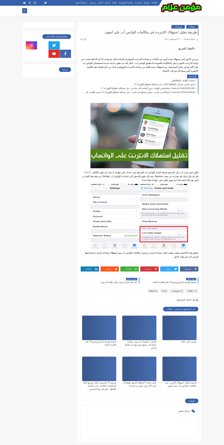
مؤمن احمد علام (189, 341)
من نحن (92, 2)
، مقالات (192, 26)
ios (164, 291)
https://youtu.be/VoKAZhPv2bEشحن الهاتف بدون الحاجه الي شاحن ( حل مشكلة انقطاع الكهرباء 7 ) (148, 88)
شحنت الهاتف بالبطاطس (183, 80)
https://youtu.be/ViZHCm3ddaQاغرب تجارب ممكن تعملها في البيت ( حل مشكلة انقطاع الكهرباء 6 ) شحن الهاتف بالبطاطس (138, 92)
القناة (114, 2)
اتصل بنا (138, 2)
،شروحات (178, 26)
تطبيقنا (146, 2)
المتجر (100, 2)
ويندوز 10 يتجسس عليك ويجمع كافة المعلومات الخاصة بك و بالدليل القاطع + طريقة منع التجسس (99, 385)
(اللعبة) (154, 2)
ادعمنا (107, 2)
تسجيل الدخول (81, 2)
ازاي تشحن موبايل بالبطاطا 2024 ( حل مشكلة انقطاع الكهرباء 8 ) (164, 84)
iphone (153, 291)
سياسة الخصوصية (126, 2)
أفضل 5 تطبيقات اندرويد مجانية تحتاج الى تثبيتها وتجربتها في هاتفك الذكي (140, 344)
